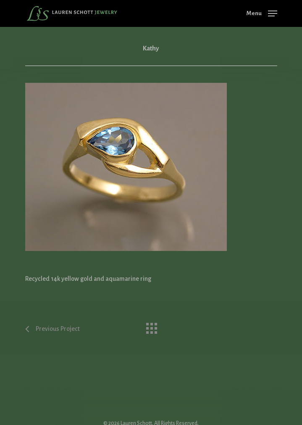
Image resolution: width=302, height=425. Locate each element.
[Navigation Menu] (262, 13)
